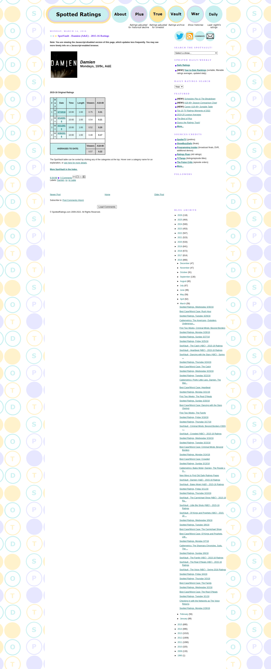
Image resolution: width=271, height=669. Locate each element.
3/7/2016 (62, 112)
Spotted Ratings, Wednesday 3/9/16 (196, 520)
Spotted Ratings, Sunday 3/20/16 (195, 401)
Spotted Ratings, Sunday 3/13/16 (195, 463)
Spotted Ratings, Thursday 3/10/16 (195, 493)
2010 (180, 647)
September (185, 277)
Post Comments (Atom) (73, 200)
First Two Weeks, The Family (193, 413)
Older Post (159, 194)
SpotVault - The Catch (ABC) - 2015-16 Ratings (201, 346)
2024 (180, 224)
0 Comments (66, 178)
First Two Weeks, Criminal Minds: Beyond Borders (202, 328)
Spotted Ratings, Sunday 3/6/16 (194, 553)
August (183, 281)
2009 (180, 651)
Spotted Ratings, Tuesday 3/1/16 (194, 596)
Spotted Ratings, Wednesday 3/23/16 (197, 371)
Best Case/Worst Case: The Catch (195, 366)
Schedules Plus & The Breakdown (200, 99)
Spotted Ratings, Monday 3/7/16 (194, 541)
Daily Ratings (183, 65)
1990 (180, 655)
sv (66, 180)
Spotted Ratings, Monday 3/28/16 (195, 332)
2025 (180, 220)
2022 (180, 233)
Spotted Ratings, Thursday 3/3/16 (195, 578)
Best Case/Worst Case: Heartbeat (195, 387)
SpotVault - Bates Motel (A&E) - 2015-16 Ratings (202, 484)
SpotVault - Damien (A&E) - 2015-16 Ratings (83, 35)
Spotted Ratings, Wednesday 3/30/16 (197, 307)
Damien (60, 180)
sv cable (72, 180)
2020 (180, 242)
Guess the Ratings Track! (188, 122)
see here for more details (75, 163)
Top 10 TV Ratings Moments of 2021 (193, 111)
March (183, 303)
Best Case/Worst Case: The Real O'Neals (199, 592)
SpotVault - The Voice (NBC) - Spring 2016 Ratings (203, 569)
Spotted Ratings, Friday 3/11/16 (194, 489)
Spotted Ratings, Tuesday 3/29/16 (195, 316)
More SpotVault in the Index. (63, 169)
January (184, 618)
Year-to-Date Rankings (195, 70)
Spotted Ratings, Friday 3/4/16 (193, 574)
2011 (180, 642)
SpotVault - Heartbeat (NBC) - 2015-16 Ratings (201, 350)
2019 (180, 246)
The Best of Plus (184, 118)
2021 (180, 237)
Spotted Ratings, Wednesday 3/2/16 (196, 587)
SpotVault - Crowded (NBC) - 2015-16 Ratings (201, 434)
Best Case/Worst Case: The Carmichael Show (201, 529)
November (185, 268)
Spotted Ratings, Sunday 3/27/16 (195, 337)
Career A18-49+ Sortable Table (198, 107)
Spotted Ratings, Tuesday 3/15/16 (195, 443)
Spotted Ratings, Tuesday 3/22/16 (195, 375)
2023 (180, 228)
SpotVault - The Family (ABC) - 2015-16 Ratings (201, 558)
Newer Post (55, 194)
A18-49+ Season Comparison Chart (200, 103)
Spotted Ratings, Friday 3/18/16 (194, 417)
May (182, 294)
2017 (180, 255)
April (182, 299)
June (182, 290)
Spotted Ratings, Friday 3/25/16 (194, 341)
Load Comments (107, 207)
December (185, 263)
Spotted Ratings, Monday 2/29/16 (195, 608)
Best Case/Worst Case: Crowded (195, 459)
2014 (180, 629)
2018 (180, 251)
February (184, 614)
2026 (180, 215)
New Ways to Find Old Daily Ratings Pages (199, 475)
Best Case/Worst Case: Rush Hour (195, 311)
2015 (180, 624)
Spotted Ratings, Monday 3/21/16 (195, 392)
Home (107, 194)
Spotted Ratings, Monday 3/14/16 (195, 454)
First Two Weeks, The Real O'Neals (196, 396)
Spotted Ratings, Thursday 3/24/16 (195, 362)
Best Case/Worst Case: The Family (196, 583)
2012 (180, 638)
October (184, 272)
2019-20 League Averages (189, 114)
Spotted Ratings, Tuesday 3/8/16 (194, 525)
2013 (180, 633)
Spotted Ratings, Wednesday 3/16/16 (197, 438)
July (182, 285)
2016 (180, 260)
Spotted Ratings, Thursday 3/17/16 (195, 422)
